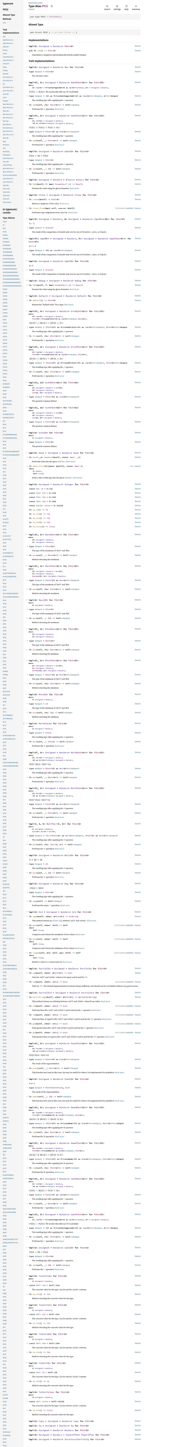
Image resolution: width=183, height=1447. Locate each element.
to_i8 (36, 510)
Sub (73, 1178)
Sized (41, 474)
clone (36, 199)
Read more (59, 109)
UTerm (60, 1088)
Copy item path (52, 6)
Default (43, 296)
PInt (51, 17)
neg (34, 901)
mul (34, 741)
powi (35, 1068)
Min (47, 629)
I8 (37, 489)
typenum (32, 3)
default (37, 300)
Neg (66, 883)
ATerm (47, 723)
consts (39, 3)
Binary (70, 179)
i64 (44, 501)
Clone (42, 195)
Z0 (71, 151)
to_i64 (36, 522)
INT (38, 1285)
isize (47, 505)
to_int (36, 1294)
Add (73, 82)
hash (35, 457)
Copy (41, 1421)
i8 (42, 489)
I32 (38, 497)
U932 (57, 17)
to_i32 (36, 518)
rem (34, 1132)
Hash (41, 453)
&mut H (78, 466)
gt (34, 1023)
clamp (36, 953)
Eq (40, 1425)
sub (34, 1203)
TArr (54, 824)
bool (70, 973)
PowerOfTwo (72, 1434)
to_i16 (36, 514)
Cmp (37, 88)
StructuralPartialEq (77, 1439)
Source (31, 9)
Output (38, 71)
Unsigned (44, 46)
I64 (38, 501)
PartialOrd (45, 992)
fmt (34, 184)
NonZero (57, 46)
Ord (41, 912)
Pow (73, 1043)
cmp (34, 916)
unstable (129, 208)
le (34, 1015)
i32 (44, 497)
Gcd (47, 382)
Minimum (35, 671)
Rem (73, 1107)
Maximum (35, 576)
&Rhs (55, 982)
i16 (44, 493)
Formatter (60, 184)
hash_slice (38, 466)
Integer (69, 484)
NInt (78, 82)
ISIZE (39, 505)
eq (34, 973)
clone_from (38, 208)
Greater (50, 228)
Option (81, 997)
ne (34, 982)
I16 (38, 493)
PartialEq (44, 968)
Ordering (73, 916)
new (39, 50)
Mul (41, 723)
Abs (66, 67)
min (34, 649)
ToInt (42, 1276)
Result (79, 184)
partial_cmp (39, 997)
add (34, 105)
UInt (53, 1088)
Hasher (47, 457)
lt (34, 1006)
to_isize (37, 526)
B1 (66, 1088)
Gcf (33, 393)
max (34, 555)
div (34, 336)
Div (73, 311)
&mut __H (74, 457)
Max (47, 534)
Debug (42, 280)
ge (34, 1032)
